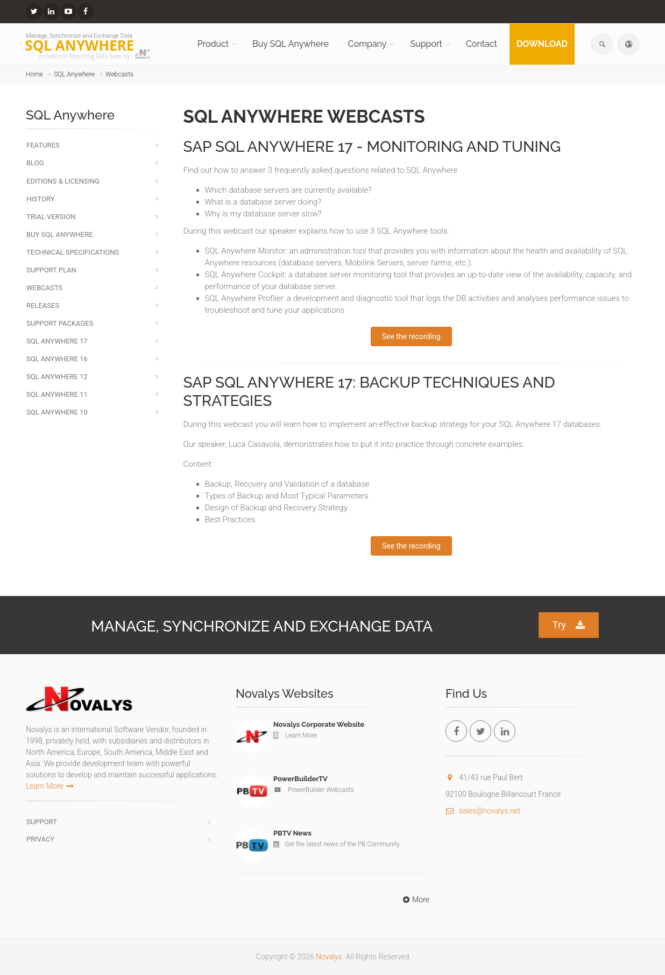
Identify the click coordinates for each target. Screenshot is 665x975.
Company (367, 44)
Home (34, 74)
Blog (35, 163)
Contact (481, 44)
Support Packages (59, 323)
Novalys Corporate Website (318, 724)
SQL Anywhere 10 (57, 412)
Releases (42, 305)
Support (426, 44)
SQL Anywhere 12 (57, 377)
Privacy (40, 839)
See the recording (411, 336)
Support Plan (51, 270)
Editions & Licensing (63, 181)
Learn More (50, 786)
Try (569, 625)
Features (43, 145)
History (40, 199)
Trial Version (50, 217)
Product (213, 44)
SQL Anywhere (74, 74)
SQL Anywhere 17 (57, 341)
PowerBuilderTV (300, 779)
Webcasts (119, 74)
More (414, 899)
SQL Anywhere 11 (57, 394)
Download (542, 44)
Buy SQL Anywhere (290, 44)
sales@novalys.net (482, 810)
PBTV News (292, 833)
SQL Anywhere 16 (57, 359)
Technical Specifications (72, 252)
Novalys (329, 956)
